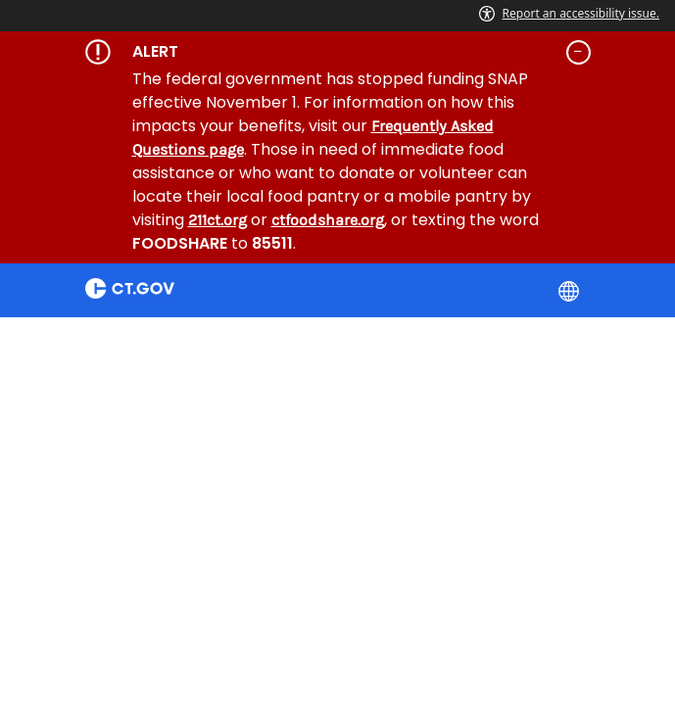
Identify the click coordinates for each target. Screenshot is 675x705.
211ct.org (217, 220)
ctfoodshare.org (327, 220)
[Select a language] (570, 290)
